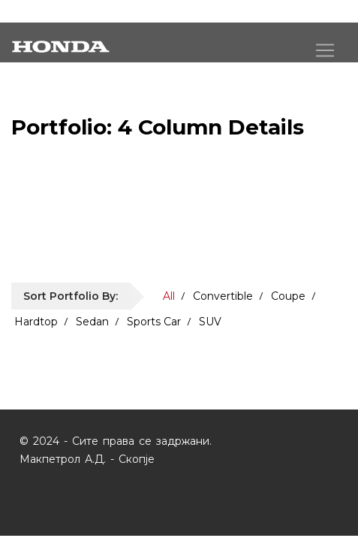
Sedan (92, 321)
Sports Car (154, 321)
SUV (210, 321)
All (169, 296)
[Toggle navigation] (325, 50)
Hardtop (36, 321)
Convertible (223, 296)
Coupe (288, 296)
